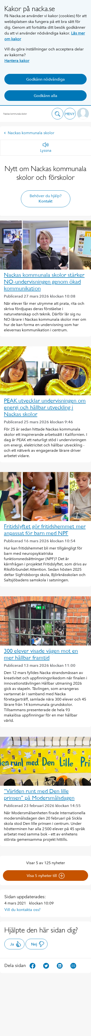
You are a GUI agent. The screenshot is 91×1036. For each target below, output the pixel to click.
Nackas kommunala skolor (29, 133)
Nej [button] (37, 944)
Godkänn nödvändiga (45, 79)
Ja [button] (15, 944)
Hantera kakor (16, 60)
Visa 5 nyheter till (46, 876)
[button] (57, 113)
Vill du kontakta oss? (22, 909)
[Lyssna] (45, 147)
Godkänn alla (45, 95)
